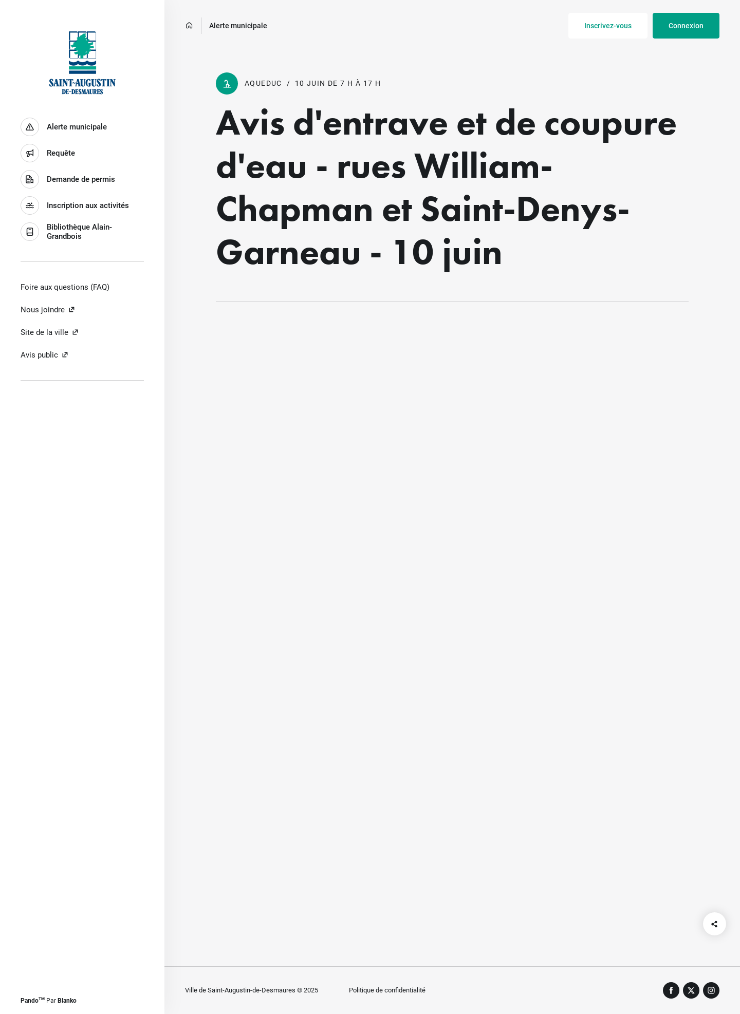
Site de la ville (50, 332)
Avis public (45, 355)
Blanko (67, 1000)
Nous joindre (48, 309)
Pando (33, 1000)
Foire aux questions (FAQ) (65, 287)
